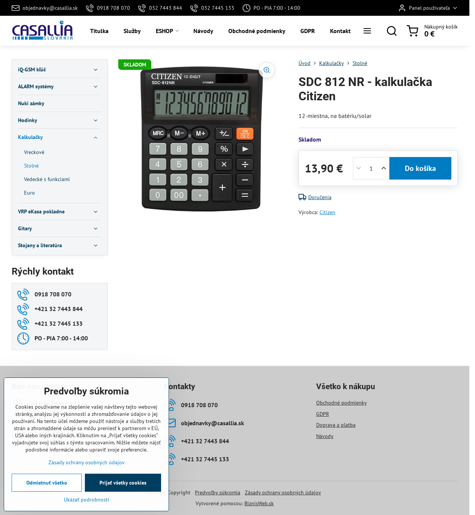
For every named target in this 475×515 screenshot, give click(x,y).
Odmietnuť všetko (46, 482)
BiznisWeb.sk (259, 503)
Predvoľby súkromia (217, 492)
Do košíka (420, 168)
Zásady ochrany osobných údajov (283, 492)
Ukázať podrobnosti (86, 499)
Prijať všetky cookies (123, 482)
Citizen (327, 212)
